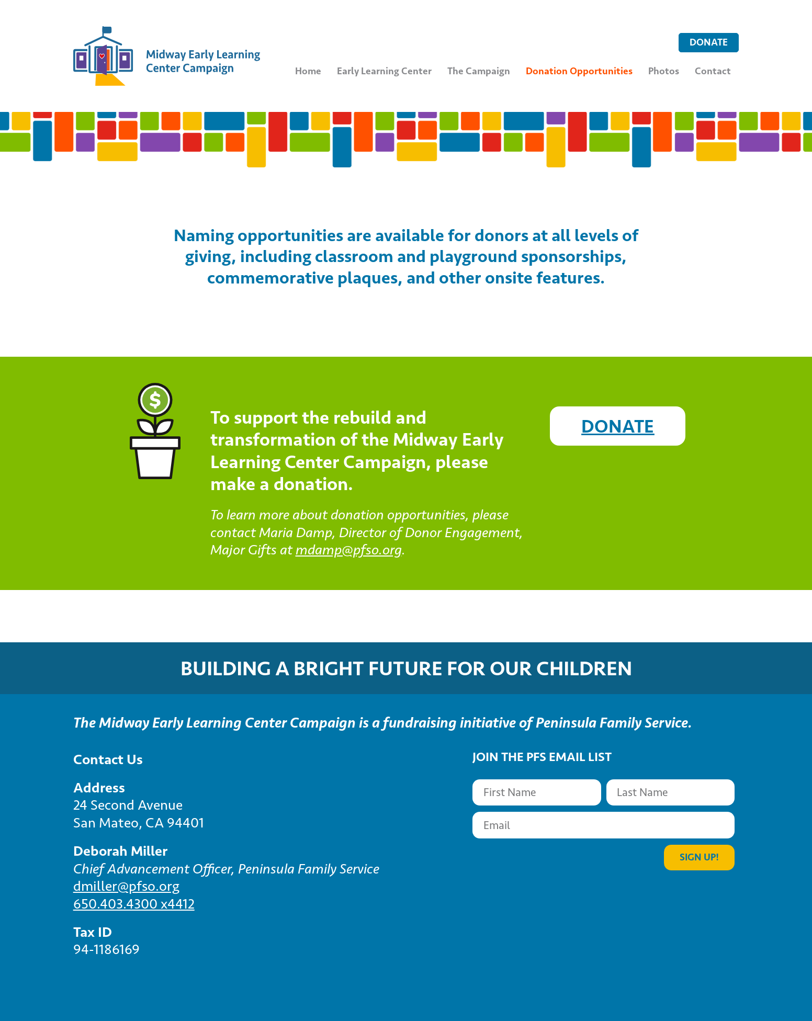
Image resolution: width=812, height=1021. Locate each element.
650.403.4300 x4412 (134, 903)
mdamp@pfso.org (349, 549)
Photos (663, 71)
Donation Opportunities (579, 71)
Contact (713, 71)
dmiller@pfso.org (126, 886)
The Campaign (478, 71)
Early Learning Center (384, 71)
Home (308, 71)
